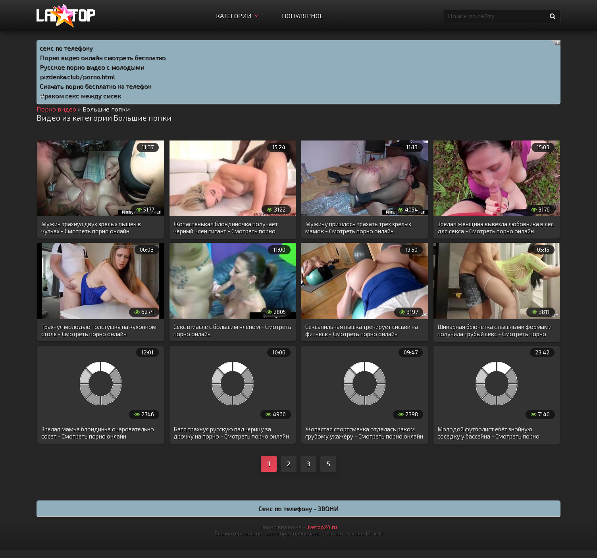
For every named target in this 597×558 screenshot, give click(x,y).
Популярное (302, 15)
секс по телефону (66, 48)
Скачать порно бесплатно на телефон (95, 86)
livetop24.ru (321, 526)
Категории (237, 15)
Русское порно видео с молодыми (92, 67)
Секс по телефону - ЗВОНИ (298, 508)
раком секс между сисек (82, 95)
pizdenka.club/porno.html (77, 76)
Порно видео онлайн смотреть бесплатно (103, 57)
